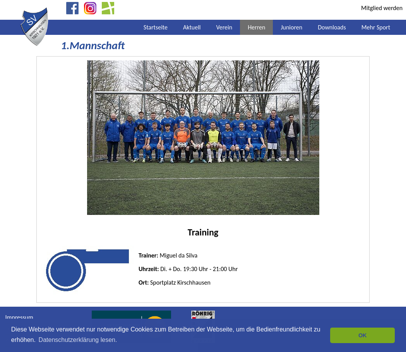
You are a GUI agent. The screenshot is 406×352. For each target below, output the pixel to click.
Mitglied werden (382, 8)
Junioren (291, 27)
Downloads (332, 27)
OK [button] (362, 335)
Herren (256, 27)
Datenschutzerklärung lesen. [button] (78, 340)
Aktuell (192, 27)
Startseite (156, 27)
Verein (224, 27)
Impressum (19, 317)
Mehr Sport (375, 27)
